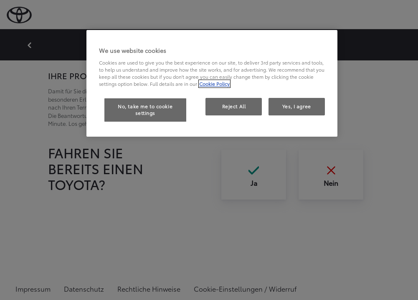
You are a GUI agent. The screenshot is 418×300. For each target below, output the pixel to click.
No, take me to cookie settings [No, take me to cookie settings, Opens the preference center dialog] (145, 109)
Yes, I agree (296, 106)
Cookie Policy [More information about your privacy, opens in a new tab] (214, 83)
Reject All (234, 106)
